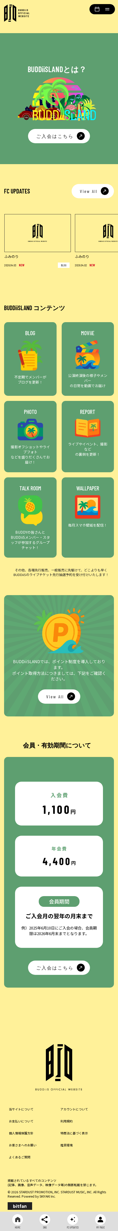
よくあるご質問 (19, 1157)
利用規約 (66, 1121)
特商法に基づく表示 (74, 1133)
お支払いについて (21, 1121)
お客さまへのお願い (22, 1145)
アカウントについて (74, 1109)
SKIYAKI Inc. (48, 1196)
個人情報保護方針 (21, 1133)
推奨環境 (66, 1145)
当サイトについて (21, 1109)
